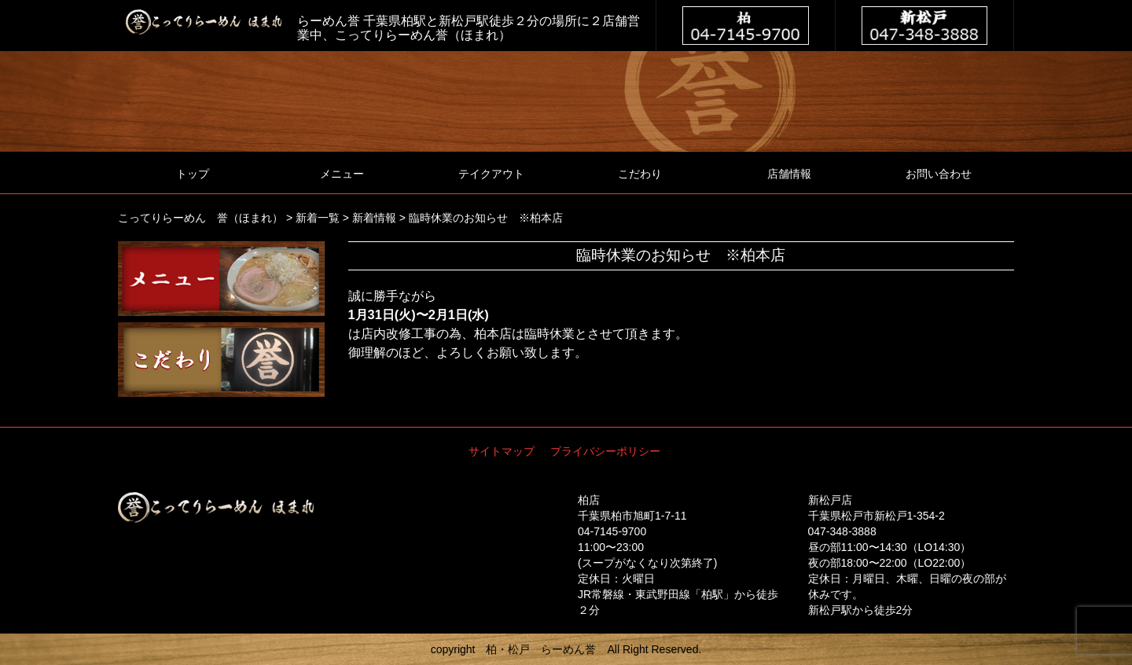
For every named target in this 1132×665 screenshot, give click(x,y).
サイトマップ (502, 451)
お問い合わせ (939, 173)
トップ (192, 173)
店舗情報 (789, 173)
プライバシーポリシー (605, 451)
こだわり (640, 173)
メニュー (342, 173)
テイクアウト (491, 173)
